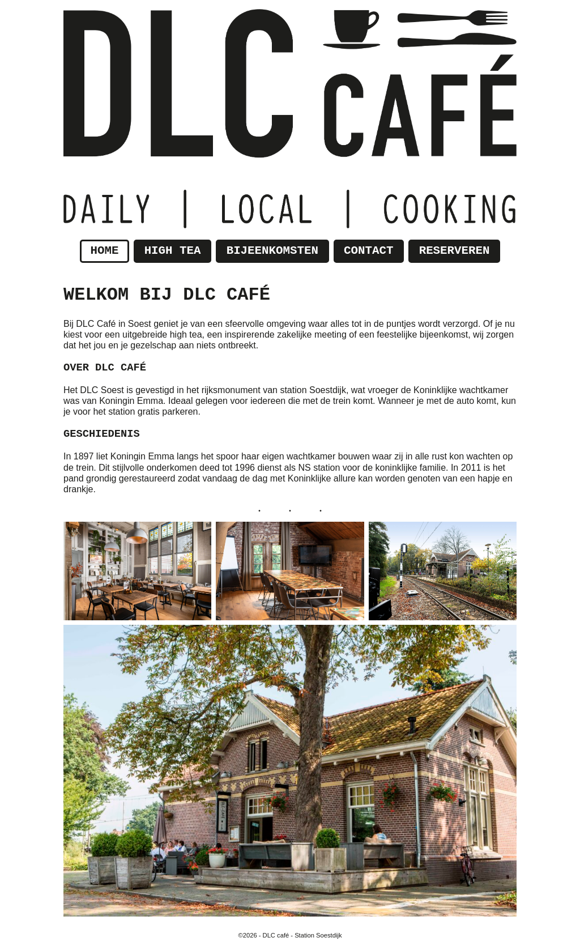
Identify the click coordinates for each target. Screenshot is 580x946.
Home (105, 250)
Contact (368, 250)
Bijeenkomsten (272, 250)
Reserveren (454, 250)
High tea (172, 250)
